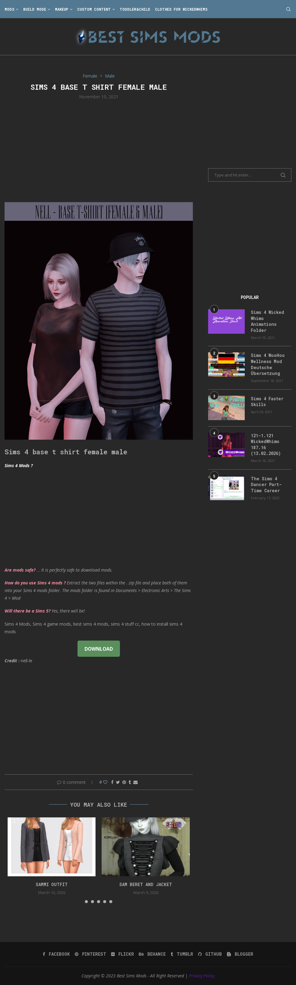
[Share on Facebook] (112, 782)
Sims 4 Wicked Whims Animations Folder (267, 321)
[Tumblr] (182, 954)
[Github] (210, 954)
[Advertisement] (99, 150)
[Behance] (152, 954)
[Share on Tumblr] (129, 782)
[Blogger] (240, 954)
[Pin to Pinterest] (124, 782)
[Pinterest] (90, 954)
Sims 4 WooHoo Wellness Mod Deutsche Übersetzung (268, 364)
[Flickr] (122, 954)
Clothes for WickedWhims (181, 9)
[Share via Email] (135, 782)
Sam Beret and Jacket (145, 884)
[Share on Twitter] (118, 782)
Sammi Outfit (52, 884)
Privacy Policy (202, 976)
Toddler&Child (135, 9)
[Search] (288, 9)
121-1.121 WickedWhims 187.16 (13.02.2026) (266, 444)
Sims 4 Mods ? (19, 465)
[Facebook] (56, 954)
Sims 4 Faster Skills (267, 402)
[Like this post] (105, 782)
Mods (9, 9)
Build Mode (34, 9)
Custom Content (94, 9)
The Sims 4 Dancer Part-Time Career (266, 484)
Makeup (61, 9)
